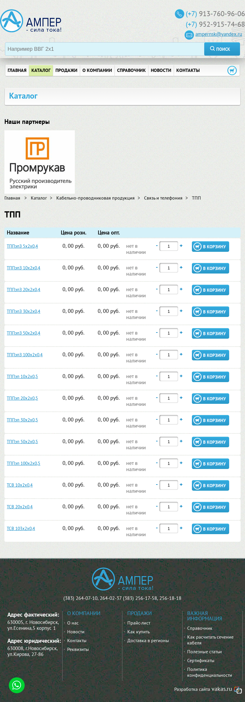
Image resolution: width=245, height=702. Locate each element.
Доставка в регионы (148, 640)
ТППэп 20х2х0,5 (22, 398)
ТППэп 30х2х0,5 (22, 420)
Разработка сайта (192, 689)
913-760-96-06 (222, 13)
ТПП (196, 198)
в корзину (214, 246)
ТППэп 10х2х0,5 (22, 376)
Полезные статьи (204, 651)
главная (17, 70)
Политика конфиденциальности (209, 672)
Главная (12, 198)
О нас (73, 623)
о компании (97, 70)
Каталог (40, 70)
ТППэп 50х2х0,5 (22, 441)
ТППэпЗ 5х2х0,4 (22, 246)
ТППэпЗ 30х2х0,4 (23, 311)
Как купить (138, 632)
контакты (188, 70)
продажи (66, 70)
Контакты (77, 640)
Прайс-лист (138, 623)
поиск (223, 49)
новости (161, 70)
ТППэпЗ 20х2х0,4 (23, 289)
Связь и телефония (163, 198)
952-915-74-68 (222, 24)
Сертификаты (200, 660)
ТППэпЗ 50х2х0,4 (23, 333)
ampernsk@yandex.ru (218, 34)
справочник (131, 70)
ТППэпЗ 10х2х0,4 (23, 268)
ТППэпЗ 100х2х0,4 (25, 354)
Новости (76, 632)
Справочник (199, 628)
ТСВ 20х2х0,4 (20, 506)
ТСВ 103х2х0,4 (21, 528)
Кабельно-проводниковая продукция (95, 198)
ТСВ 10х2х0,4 (20, 485)
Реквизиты (78, 649)
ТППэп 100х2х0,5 (23, 463)
